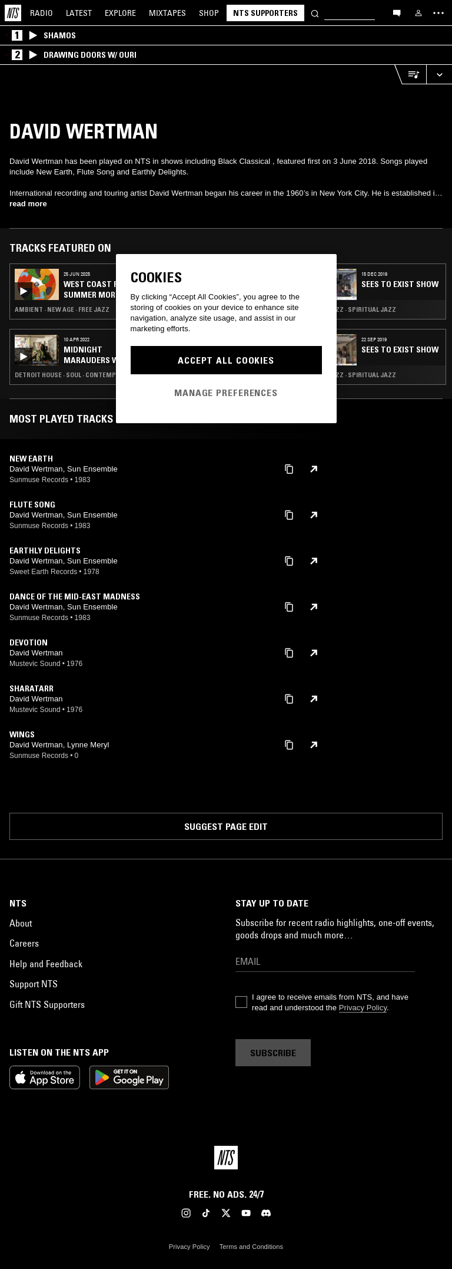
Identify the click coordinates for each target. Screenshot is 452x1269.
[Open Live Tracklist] (410, 74)
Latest (79, 13)
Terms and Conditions (251, 1246)
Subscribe (273, 1053)
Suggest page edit (226, 826)
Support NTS (33, 984)
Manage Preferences (226, 392)
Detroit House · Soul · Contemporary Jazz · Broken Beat (79, 375)
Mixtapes (167, 13)
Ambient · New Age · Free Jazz (62, 309)
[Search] (314, 12)
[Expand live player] (439, 74)
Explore (120, 13)
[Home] (13, 13)
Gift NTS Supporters (47, 1004)
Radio (41, 13)
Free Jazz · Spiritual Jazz (354, 309)
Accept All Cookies (226, 360)
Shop (209, 13)
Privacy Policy (363, 1007)
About (20, 923)
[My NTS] (418, 13)
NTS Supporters (265, 13)
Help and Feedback (45, 964)
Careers (24, 943)
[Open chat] (396, 12)
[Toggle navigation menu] (438, 13)
